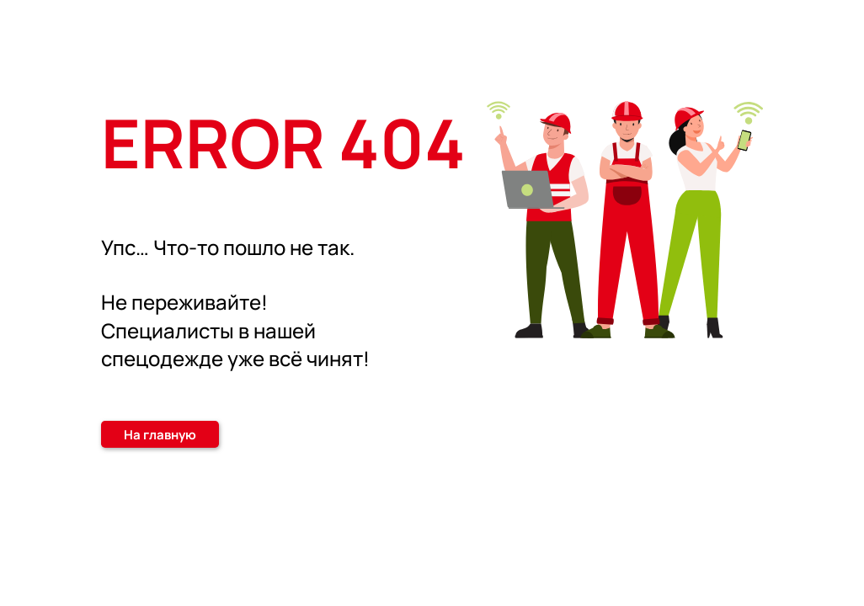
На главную (160, 435)
